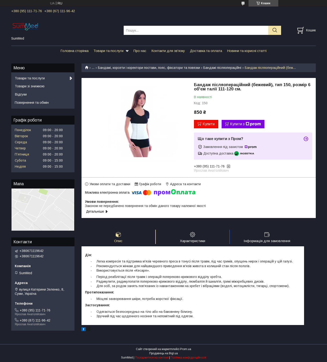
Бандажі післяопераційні (222, 68)
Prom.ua (185, 349)
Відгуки (21, 94)
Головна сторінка (74, 51)
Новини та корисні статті (247, 51)
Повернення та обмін (32, 102)
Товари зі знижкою (30, 86)
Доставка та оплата (206, 51)
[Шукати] (274, 30)
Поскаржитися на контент (151, 357)
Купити (209, 124)
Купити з (245, 124)
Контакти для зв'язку (168, 51)
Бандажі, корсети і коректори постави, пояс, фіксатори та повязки (149, 68)
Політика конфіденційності (188, 357)
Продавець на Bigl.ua (163, 353)
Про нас (140, 51)
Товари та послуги (108, 51)
